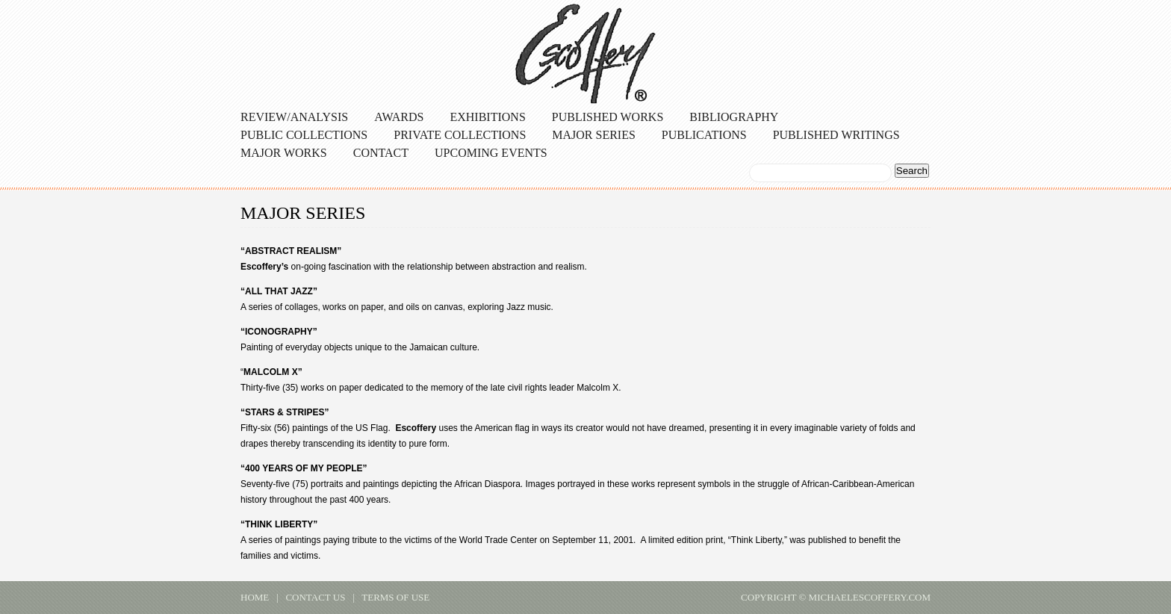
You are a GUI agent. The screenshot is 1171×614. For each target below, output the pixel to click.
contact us (315, 597)
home (254, 597)
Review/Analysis (294, 117)
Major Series (594, 134)
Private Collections (460, 134)
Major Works (283, 152)
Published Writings (836, 134)
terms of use (395, 597)
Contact (381, 152)
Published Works (608, 117)
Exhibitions (487, 117)
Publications (704, 134)
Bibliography (733, 117)
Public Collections (303, 134)
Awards (398, 117)
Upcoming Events (491, 152)
